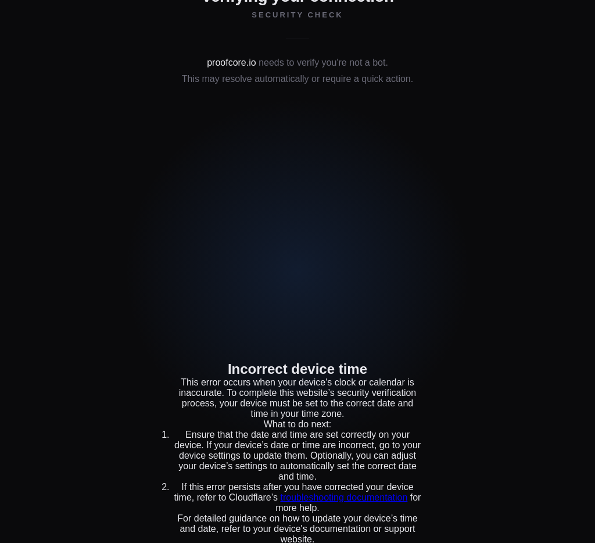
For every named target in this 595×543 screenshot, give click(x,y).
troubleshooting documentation (343, 497)
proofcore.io (231, 62)
